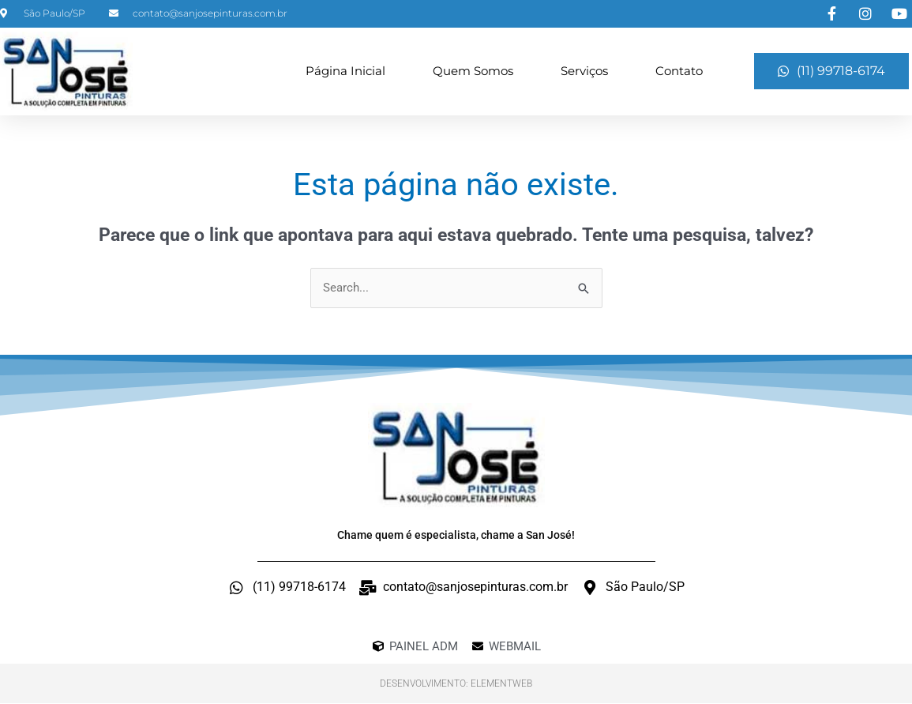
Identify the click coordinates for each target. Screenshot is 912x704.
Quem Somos (473, 70)
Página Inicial (345, 70)
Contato (679, 70)
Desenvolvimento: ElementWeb (456, 684)
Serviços (584, 70)
